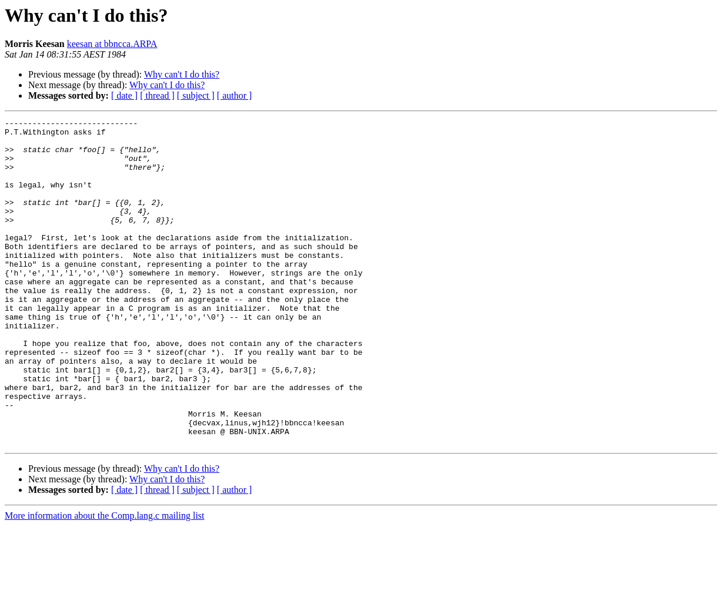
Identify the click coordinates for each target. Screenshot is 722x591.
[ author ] (234, 95)
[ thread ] (157, 95)
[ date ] (124, 95)
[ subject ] (196, 95)
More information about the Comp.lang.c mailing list (105, 581)
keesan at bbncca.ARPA (112, 44)
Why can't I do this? (181, 74)
